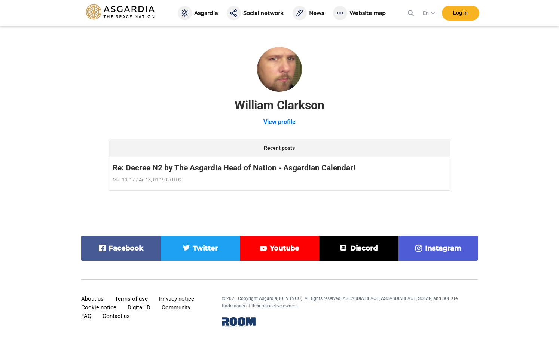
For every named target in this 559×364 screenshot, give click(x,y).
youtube (284, 248)
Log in (460, 15)
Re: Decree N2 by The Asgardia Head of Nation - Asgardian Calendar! (234, 167)
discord (364, 248)
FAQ (86, 316)
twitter (205, 248)
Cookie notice (98, 307)
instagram (443, 248)
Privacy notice (176, 298)
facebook (126, 248)
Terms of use (131, 298)
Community (176, 307)
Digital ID (139, 307)
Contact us (116, 316)
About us (92, 298)
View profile (279, 121)
